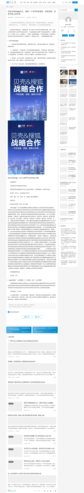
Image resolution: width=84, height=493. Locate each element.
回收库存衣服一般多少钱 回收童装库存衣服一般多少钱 (26, 415)
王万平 (62, 246)
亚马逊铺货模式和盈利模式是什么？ (63, 133)
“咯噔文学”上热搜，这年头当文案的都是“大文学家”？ (64, 124)
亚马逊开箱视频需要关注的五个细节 (72, 198)
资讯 (26, 2)
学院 (32, 2)
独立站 (45, 2)
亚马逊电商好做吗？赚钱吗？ (67, 218)
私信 (71, 35)
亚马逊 (41, 2)
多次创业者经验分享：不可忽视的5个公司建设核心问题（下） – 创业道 (68, 239)
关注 (64, 35)
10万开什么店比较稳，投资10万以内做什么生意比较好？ (40, 448)
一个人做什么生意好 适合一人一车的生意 (72, 206)
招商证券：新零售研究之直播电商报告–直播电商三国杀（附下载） (68, 257)
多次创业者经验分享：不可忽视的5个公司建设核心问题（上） (68, 242)
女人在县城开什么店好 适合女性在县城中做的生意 (24, 474)
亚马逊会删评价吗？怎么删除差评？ (72, 177)
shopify (50, 2)
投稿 (75, 2)
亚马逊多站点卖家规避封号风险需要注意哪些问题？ (63, 142)
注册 (70, 2)
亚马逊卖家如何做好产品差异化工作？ (72, 213)
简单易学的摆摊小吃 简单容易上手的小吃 (37, 436)
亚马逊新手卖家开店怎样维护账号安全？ (63, 95)
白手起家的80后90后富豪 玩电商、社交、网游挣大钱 (68, 248)
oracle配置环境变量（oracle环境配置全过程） (72, 105)
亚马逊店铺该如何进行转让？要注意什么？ (63, 114)
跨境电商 (37, 2)
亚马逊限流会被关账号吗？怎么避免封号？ (72, 155)
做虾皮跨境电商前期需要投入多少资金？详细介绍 (72, 128)
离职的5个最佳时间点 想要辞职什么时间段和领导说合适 (26, 382)
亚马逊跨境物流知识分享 (72, 86)
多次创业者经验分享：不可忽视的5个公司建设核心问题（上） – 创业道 (68, 230)
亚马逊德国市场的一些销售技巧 (72, 95)
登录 (66, 2)
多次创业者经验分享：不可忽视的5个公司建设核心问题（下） (68, 233)
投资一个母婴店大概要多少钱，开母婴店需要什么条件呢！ (63, 105)
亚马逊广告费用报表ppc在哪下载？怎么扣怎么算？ (63, 86)
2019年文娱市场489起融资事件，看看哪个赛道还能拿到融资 (68, 262)
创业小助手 (10, 17)
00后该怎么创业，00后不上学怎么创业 (37, 461)
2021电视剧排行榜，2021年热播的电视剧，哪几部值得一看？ (72, 76)
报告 (29, 2)
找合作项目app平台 (14, 312)
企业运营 (29, 17)
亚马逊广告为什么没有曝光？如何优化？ (72, 109)
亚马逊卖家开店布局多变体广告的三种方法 (63, 76)
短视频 (55, 2)
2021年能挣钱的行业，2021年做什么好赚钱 (38, 402)
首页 (22, 2)
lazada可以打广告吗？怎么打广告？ (72, 118)
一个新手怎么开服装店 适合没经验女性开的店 (23, 341)
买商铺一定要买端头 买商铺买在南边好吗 (21, 361)
